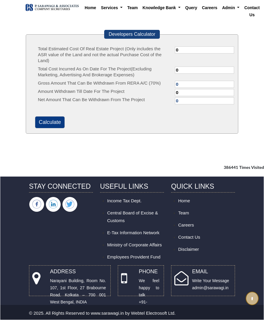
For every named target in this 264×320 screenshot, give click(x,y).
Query (191, 7)
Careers (209, 7)
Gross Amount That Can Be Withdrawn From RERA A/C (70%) (99, 82)
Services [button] (110, 7)
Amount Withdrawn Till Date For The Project (81, 91)
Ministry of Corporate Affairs (134, 244)
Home (90, 7)
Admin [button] (229, 7)
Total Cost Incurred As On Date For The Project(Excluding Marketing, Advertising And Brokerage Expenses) (95, 71)
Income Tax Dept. (124, 200)
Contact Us (252, 11)
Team (132, 7)
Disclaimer (188, 249)
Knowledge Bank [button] (160, 7)
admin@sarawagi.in (210, 287)
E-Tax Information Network (133, 232)
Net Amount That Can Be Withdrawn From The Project (91, 99)
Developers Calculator (132, 34)
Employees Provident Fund (133, 256)
